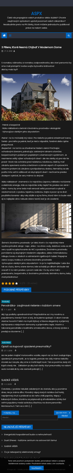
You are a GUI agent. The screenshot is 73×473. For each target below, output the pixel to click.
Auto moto (6, 342)
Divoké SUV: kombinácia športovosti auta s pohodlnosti (63, 413)
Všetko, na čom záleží (12, 413)
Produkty (5, 301)
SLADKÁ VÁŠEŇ (10, 380)
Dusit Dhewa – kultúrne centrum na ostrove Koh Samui (30, 440)
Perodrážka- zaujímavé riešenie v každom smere (30, 305)
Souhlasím (36, 468)
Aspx (36, 13)
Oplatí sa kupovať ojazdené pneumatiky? (26, 346)
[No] (69, 465)
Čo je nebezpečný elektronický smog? (22, 452)
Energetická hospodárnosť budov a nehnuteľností (28, 434)
